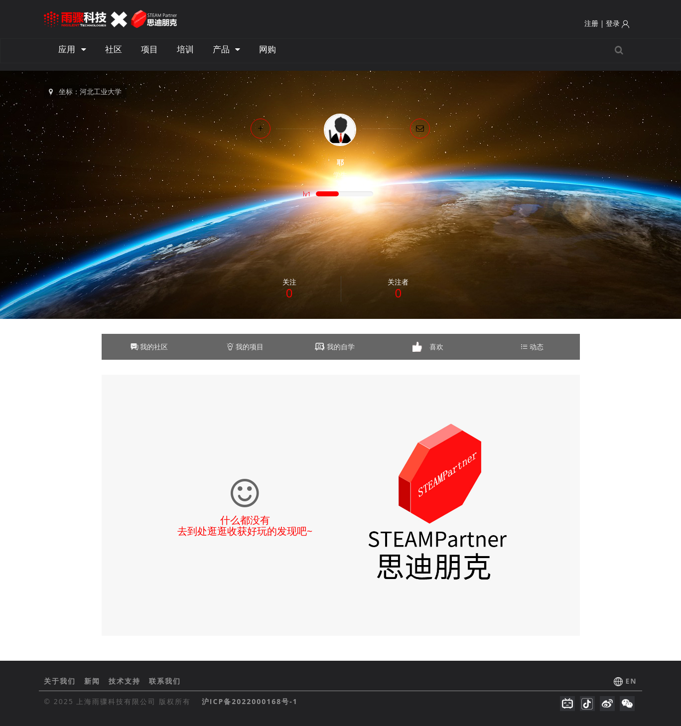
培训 (185, 49)
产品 (226, 49)
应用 (72, 49)
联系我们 (165, 681)
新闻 (93, 681)
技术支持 (126, 681)
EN (631, 681)
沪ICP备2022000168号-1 (250, 701)
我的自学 (341, 346)
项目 (149, 49)
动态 (532, 346)
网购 (267, 49)
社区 (113, 49)
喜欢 (436, 346)
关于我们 (61, 681)
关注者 (398, 289)
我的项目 (245, 346)
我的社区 (149, 346)
